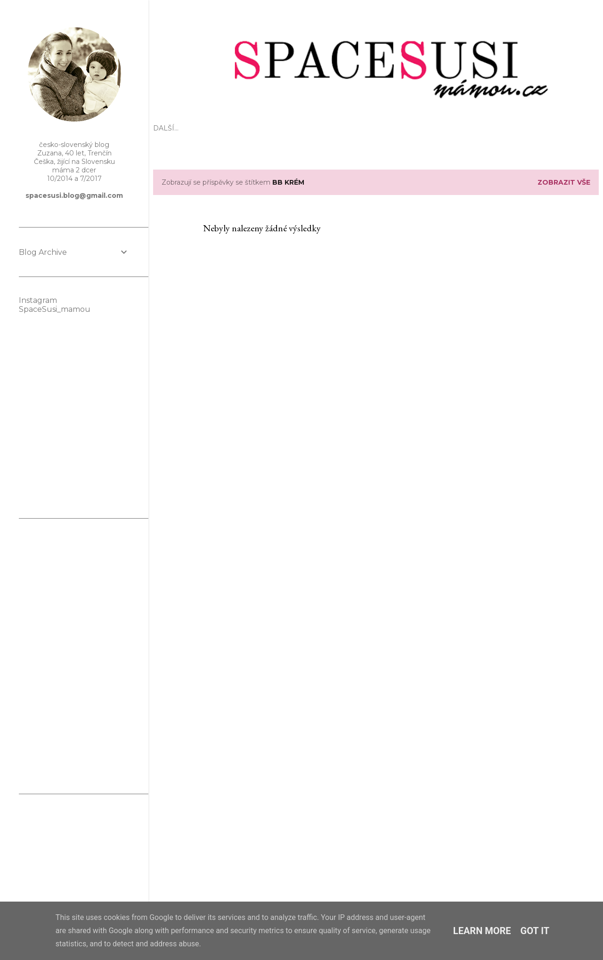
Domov (389, 128)
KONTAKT (479, 128)
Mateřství (229, 128)
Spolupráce (432, 128)
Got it (535, 930)
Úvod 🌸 (168, 128)
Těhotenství (299, 128)
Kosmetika (349, 128)
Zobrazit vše (564, 182)
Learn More (482, 930)
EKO (196, 128)
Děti (262, 128)
